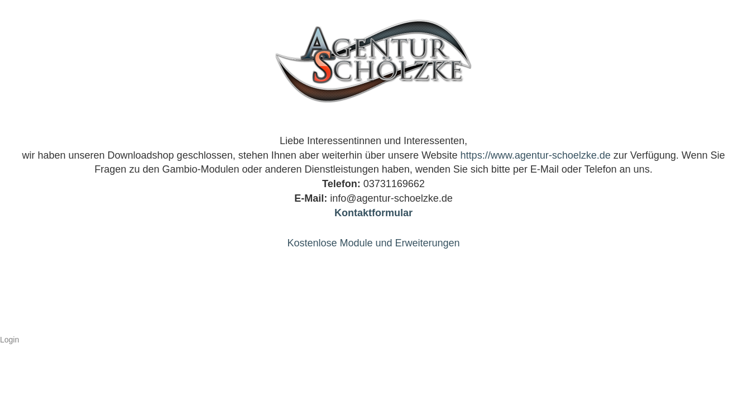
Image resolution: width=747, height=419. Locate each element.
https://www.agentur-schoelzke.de (536, 155)
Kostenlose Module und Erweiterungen (373, 243)
